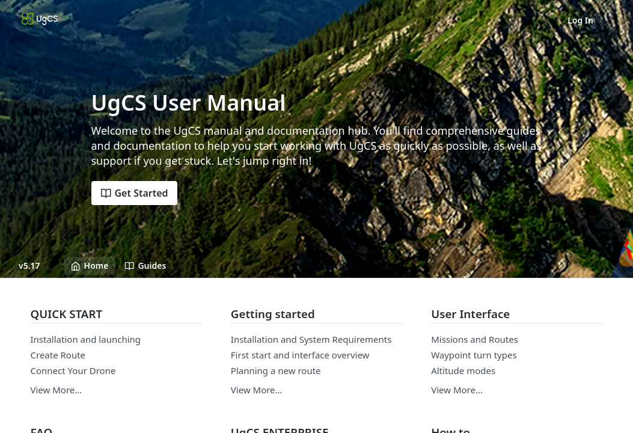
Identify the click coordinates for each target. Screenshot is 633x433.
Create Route (58, 355)
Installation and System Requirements (311, 339)
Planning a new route (276, 370)
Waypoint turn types (473, 355)
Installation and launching (86, 339)
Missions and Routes (474, 339)
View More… (56, 390)
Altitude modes (463, 370)
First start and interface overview (300, 355)
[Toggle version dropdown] (36, 266)
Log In (580, 20)
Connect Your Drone (73, 370)
